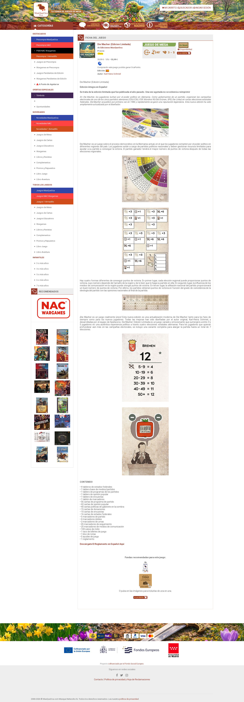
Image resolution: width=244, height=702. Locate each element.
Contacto (98, 679)
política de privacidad (129, 699)
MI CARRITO (169, 8)
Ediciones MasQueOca (111, 47)
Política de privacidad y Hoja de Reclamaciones (127, 679)
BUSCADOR (185, 8)
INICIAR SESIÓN (202, 8)
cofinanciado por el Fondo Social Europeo (125, 664)
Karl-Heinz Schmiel (112, 74)
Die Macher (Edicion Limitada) (114, 44)
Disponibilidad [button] (185, 49)
